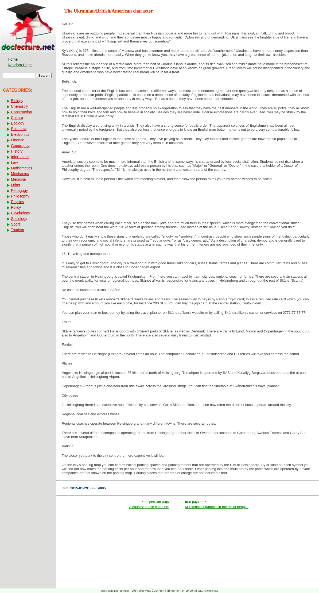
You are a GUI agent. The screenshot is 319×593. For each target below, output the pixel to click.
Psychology (20, 213)
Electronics (20, 134)
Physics (17, 202)
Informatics (20, 157)
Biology (17, 101)
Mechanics (20, 174)
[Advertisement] (187, 203)
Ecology (17, 123)
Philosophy (20, 196)
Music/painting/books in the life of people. (216, 507)
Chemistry (19, 106)
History (17, 151)
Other (15, 185)
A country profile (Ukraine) (149, 507)
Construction (21, 112)
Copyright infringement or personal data (177, 590)
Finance (17, 140)
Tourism (17, 230)
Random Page (20, 65)
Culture (17, 117)
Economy (18, 129)
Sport (15, 224)
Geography (20, 146)
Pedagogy (19, 190)
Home (13, 59)
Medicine (18, 179)
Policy (16, 207)
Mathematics (21, 168)
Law (14, 162)
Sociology (19, 218)
